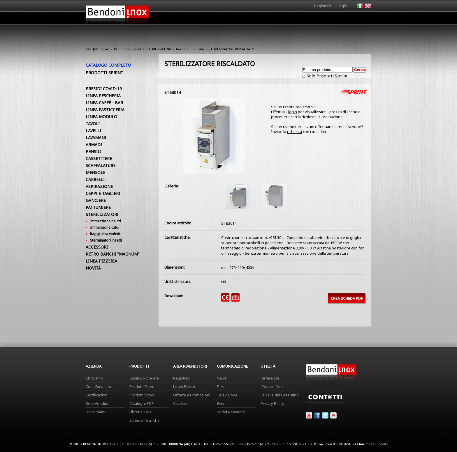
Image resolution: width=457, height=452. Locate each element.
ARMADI (94, 144)
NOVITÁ (93, 268)
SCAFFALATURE (100, 165)
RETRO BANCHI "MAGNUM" (113, 254)
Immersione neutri (105, 221)
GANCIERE (96, 200)
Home (196, 18)
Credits (382, 444)
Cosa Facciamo (98, 386)
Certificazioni (97, 395)
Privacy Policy (272, 403)
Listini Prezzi (184, 386)
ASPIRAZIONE (99, 186)
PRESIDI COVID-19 (104, 88)
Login (342, 5)
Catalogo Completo (108, 65)
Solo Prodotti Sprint (326, 76)
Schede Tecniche (144, 420)
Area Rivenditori (274, 19)
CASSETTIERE (99, 158)
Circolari (180, 403)
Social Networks (231, 411)
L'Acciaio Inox (272, 386)
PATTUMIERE (98, 207)
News (222, 378)
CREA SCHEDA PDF (347, 298)
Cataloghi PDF (141, 403)
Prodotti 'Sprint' (143, 386)
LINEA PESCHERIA (103, 95)
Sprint (136, 49)
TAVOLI (93, 123)
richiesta (294, 131)
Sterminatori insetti (106, 240)
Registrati (322, 5)
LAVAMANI (96, 137)
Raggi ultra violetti (105, 233)
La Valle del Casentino (280, 395)
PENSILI (93, 151)
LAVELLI (93, 130)
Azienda (217, 19)
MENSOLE (95, 172)
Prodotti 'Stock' (142, 395)
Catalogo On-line (144, 378)
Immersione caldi (190, 49)
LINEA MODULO (101, 116)
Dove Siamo (96, 411)
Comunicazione (312, 19)
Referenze (270, 378)
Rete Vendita (97, 403)
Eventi (222, 403)
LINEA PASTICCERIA (105, 109)
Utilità (341, 19)
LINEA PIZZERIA (101, 261)
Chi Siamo (94, 378)
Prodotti (242, 19)
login (292, 111)
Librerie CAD (140, 411)
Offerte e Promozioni (191, 395)
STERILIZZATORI (158, 49)
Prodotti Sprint (104, 72)
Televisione (227, 395)
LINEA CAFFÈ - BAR (104, 102)
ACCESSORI (97, 247)
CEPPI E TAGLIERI (103, 193)
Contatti (363, 18)
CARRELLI (95, 179)
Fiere (221, 386)
